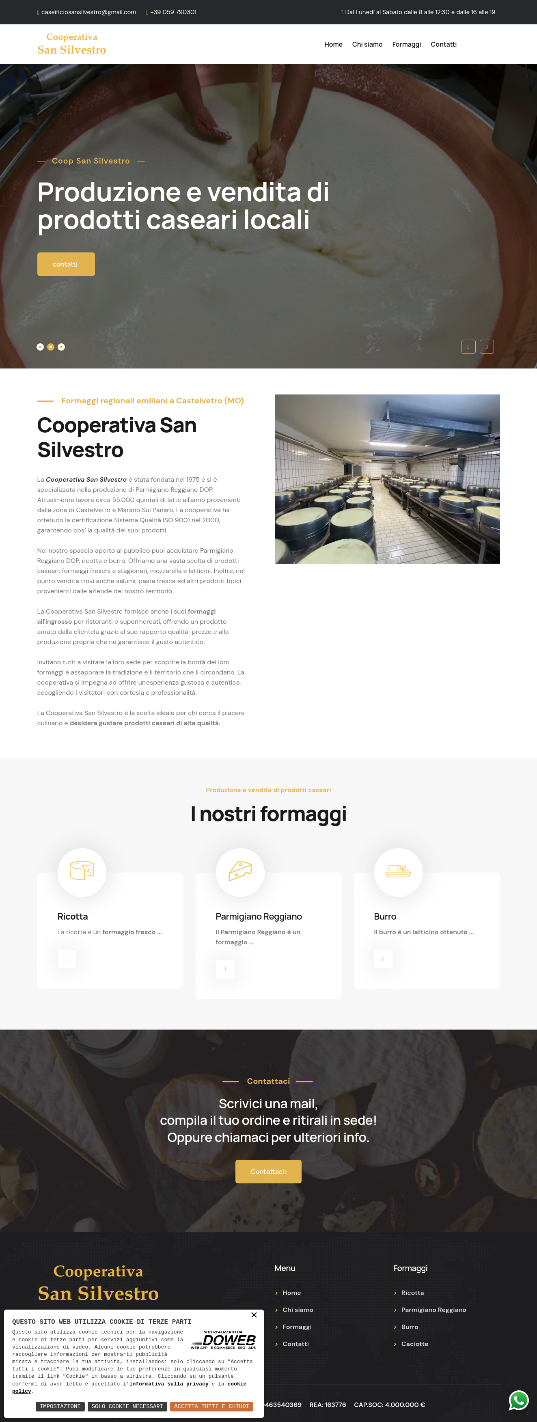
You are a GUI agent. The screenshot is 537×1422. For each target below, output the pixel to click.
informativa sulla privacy (169, 1384)
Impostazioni (60, 1406)
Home (333, 44)
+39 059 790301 (173, 12)
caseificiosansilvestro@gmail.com (88, 12)
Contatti (444, 44)
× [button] (254, 1316)
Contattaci (269, 1168)
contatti (67, 265)
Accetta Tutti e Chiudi (211, 1406)
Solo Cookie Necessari (127, 1406)
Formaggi (407, 44)
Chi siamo (367, 44)
